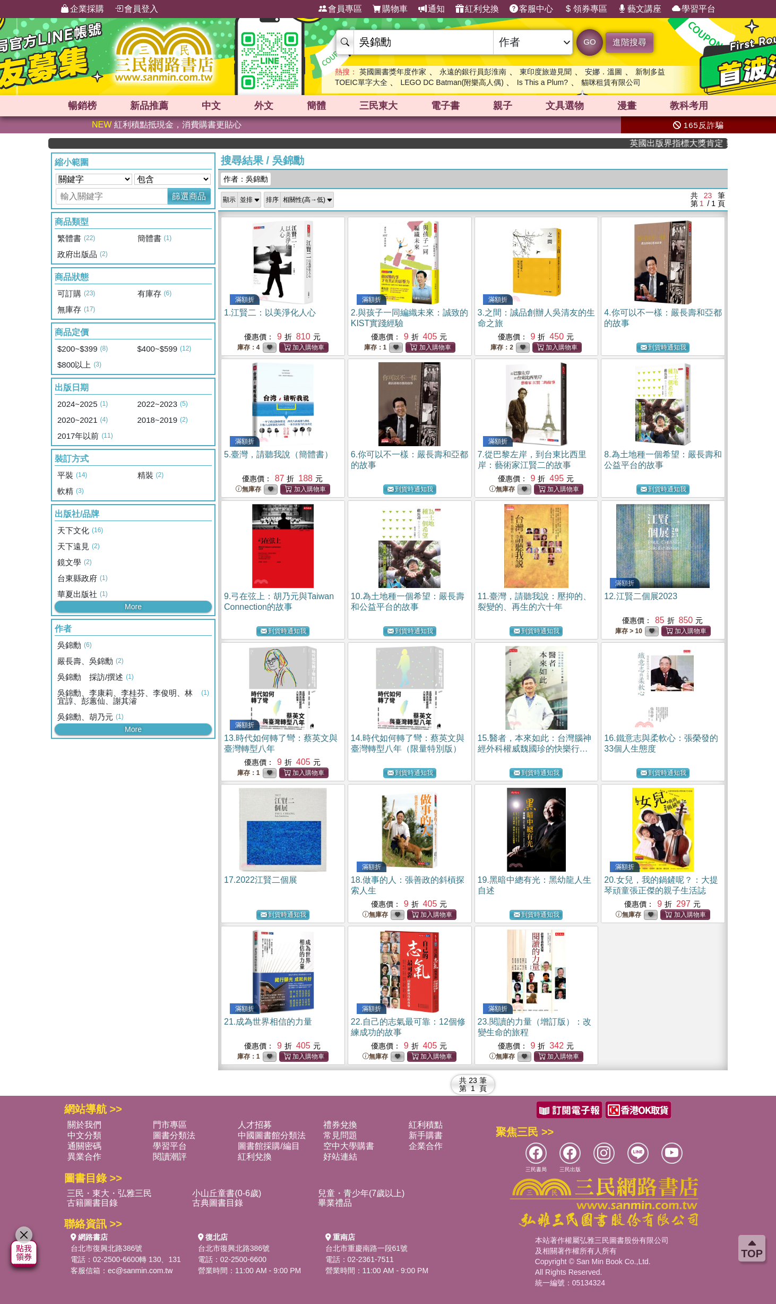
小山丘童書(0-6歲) (226, 1193)
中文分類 (84, 1135)
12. (640, 596)
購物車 (390, 9)
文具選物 (565, 105)
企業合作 (426, 1145)
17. (260, 879)
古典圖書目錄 (217, 1202)
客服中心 (531, 9)
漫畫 (626, 105)
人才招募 (255, 1124)
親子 (502, 105)
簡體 (316, 105)
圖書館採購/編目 (268, 1145)
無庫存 (248, 489)
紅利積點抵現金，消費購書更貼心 (167, 124)
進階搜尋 (629, 42)
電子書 (445, 105)
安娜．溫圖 (603, 71)
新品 (149, 105)
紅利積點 (426, 1124)
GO (589, 41)
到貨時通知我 (663, 347)
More (133, 606)
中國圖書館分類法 (272, 1135)
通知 (431, 9)
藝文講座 (639, 9)
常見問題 (340, 1135)
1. (270, 312)
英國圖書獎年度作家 (392, 71)
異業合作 (84, 1156)
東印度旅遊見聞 (546, 71)
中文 (211, 105)
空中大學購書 (348, 1145)
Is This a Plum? (542, 82)
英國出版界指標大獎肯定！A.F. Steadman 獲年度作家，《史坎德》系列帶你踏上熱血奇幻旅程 (691, 143)
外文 (263, 105)
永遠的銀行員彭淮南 (472, 71)
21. (268, 1021)
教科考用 (689, 105)
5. (278, 454)
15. (534, 749)
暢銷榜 (82, 105)
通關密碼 (84, 1145)
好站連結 (340, 1156)
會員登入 (136, 9)
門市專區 (170, 1124)
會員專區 (340, 9)
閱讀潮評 (170, 1156)
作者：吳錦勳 (245, 179)
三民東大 (378, 105)
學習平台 (693, 9)
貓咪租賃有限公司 (611, 82)
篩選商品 (189, 196)
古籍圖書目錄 (92, 1202)
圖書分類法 (174, 1135)
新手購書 (426, 1135)
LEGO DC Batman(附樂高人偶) (451, 82)
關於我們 (84, 1124)
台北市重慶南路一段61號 (366, 1248)
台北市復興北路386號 (106, 1248)
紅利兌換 (477, 9)
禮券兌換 (340, 1124)
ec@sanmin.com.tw (140, 1270)
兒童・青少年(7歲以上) (361, 1193)
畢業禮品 (335, 1202)
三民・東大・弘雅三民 (109, 1193)
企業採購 (82, 9)
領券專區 (585, 9)
